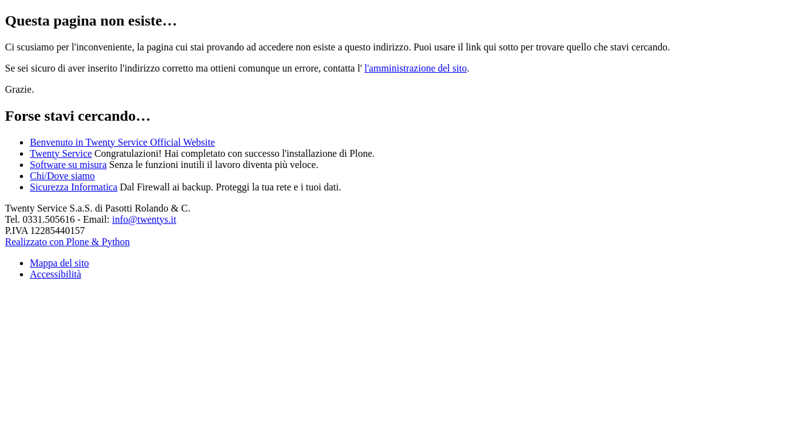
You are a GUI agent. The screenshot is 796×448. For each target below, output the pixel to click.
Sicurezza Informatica (74, 187)
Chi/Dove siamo (62, 175)
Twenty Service (61, 153)
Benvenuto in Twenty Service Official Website (122, 142)
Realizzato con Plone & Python (67, 241)
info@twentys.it (144, 219)
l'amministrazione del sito (415, 68)
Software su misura (68, 164)
